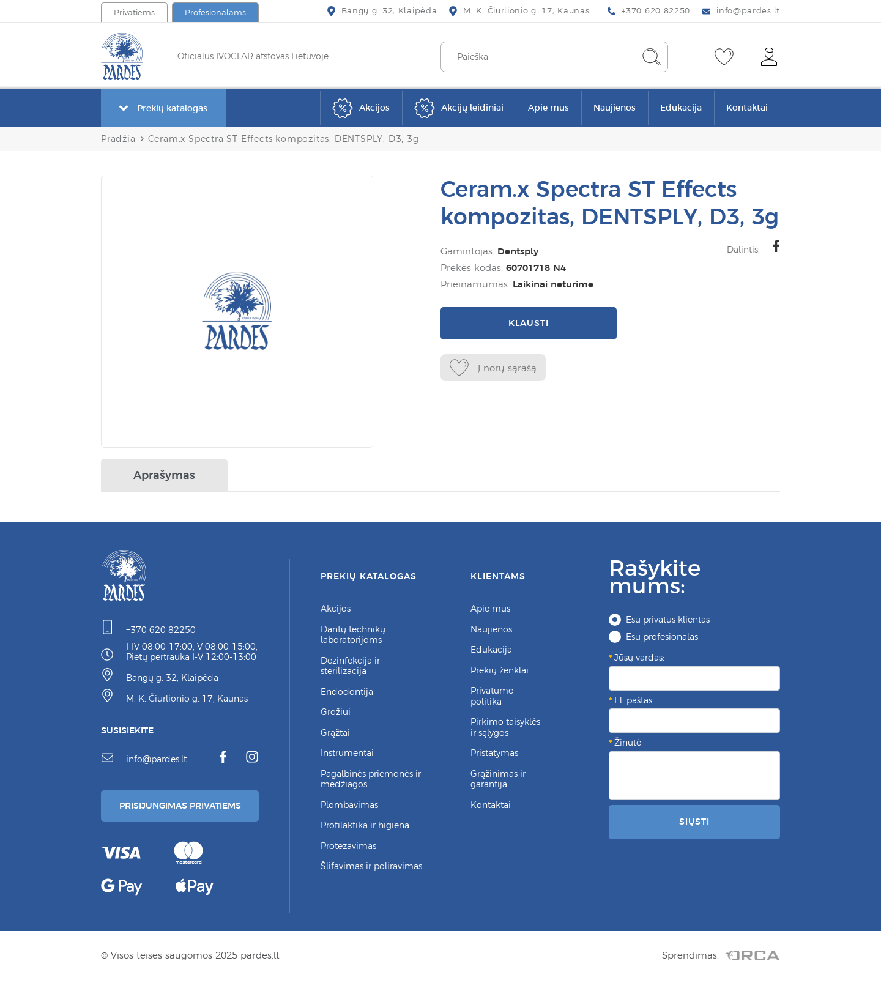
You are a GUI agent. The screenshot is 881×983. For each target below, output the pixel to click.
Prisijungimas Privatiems (185, 807)
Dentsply (517, 251)
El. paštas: (634, 700)
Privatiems (134, 12)
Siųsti (694, 821)
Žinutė (627, 742)
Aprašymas (164, 475)
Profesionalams (215, 12)
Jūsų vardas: (639, 657)
